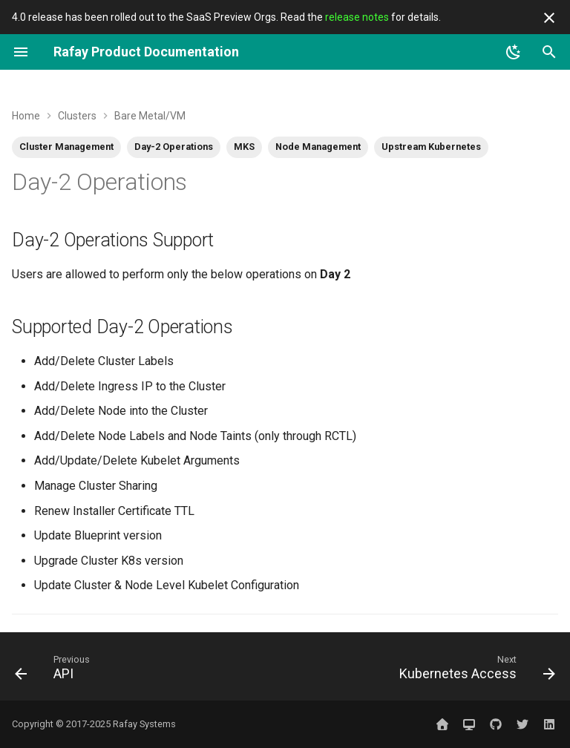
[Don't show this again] (549, 18)
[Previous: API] (55, 671)
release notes (357, 17)
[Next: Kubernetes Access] (474, 671)
